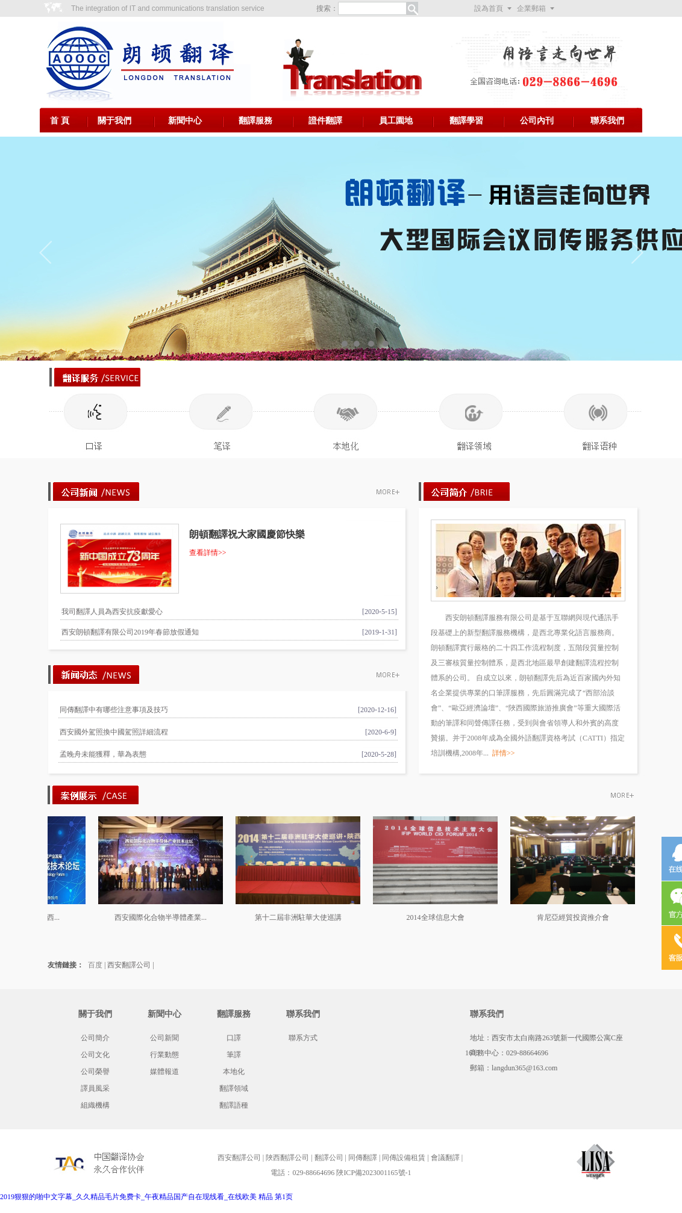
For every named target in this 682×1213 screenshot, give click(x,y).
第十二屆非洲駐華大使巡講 (303, 917)
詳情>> (503, 753)
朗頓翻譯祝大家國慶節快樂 (247, 534)
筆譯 (234, 1054)
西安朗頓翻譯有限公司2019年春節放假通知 (130, 632)
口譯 (234, 1038)
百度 (95, 965)
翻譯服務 (255, 120)
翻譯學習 (466, 120)
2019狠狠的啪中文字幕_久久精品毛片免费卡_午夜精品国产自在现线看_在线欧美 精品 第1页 (146, 1197)
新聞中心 (185, 120)
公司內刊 (537, 120)
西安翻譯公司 (129, 965)
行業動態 (164, 1054)
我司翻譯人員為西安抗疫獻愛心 (112, 611)
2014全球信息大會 (440, 917)
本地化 (234, 1071)
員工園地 (396, 120)
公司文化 (95, 1054)
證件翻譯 (325, 120)
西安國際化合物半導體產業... (165, 917)
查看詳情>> (208, 552)
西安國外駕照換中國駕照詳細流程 (114, 732)
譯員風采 (95, 1088)
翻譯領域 (233, 1088)
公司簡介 (95, 1038)
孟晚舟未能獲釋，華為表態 (103, 754)
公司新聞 (164, 1038)
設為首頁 (488, 8)
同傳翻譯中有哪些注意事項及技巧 (114, 710)
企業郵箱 (531, 8)
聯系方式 (303, 1038)
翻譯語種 (233, 1105)
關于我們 (114, 120)
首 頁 (59, 120)
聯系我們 (607, 120)
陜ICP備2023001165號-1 (373, 1172)
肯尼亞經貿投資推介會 (578, 917)
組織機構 (95, 1105)
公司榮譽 (95, 1071)
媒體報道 (164, 1071)
